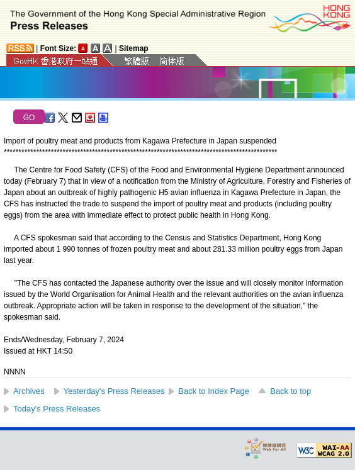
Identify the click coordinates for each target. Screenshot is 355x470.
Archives (29, 391)
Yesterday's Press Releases (114, 391)
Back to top (290, 391)
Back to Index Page (213, 391)
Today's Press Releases (56, 408)
